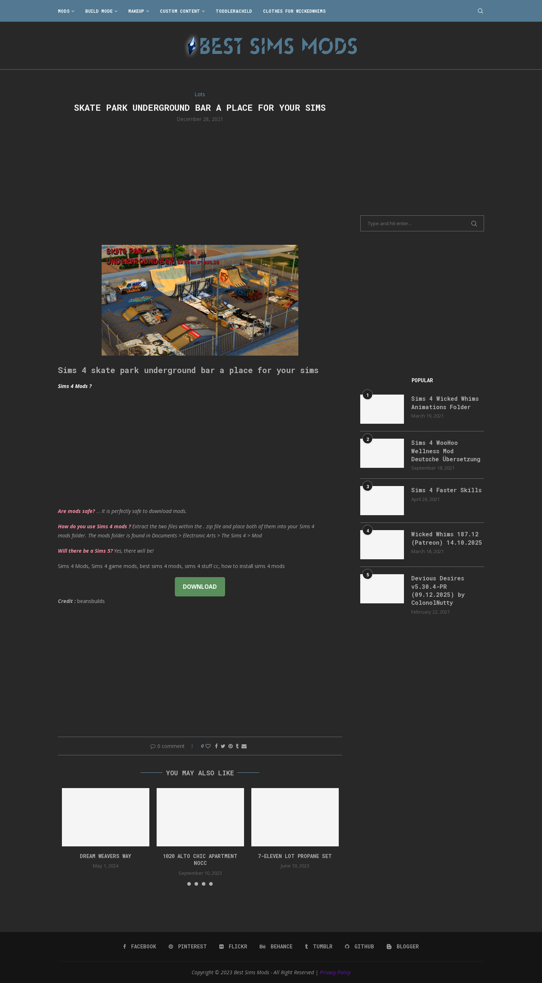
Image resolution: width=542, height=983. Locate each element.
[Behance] (276, 946)
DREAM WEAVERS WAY (105, 856)
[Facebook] (139, 946)
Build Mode (99, 11)
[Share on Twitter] (223, 746)
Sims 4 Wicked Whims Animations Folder (445, 402)
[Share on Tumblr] (237, 746)
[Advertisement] (200, 183)
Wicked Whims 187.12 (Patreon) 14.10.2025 (446, 538)
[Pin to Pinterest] (230, 746)
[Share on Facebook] (216, 746)
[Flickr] (233, 946)
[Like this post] (208, 746)
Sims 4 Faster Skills (446, 490)
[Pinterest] (188, 946)
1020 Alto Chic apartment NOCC (200, 860)
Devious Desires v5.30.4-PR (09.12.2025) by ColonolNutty (438, 590)
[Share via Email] (244, 746)
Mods (64, 11)
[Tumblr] (319, 946)
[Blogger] (402, 946)
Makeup (136, 11)
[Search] (480, 10)
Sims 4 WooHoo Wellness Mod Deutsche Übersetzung (445, 451)
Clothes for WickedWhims (294, 11)
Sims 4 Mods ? (74, 386)
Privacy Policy (335, 972)
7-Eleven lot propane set (295, 856)
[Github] (359, 946)
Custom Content (180, 11)
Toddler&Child (234, 11)
